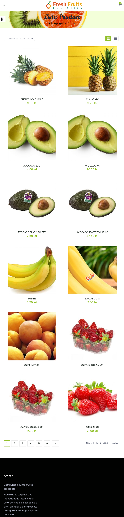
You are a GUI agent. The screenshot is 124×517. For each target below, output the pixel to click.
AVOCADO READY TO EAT (32, 232)
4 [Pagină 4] (31, 443)
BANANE (32, 298)
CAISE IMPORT (31, 365)
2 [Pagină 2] (14, 443)
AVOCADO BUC (31, 165)
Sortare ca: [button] (19, 38)
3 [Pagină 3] (22, 443)
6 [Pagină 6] (47, 443)
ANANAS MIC (92, 99)
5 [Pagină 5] (39, 443)
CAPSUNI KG (92, 427)
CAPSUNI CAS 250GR (92, 365)
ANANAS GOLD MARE (32, 99)
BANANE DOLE (92, 298)
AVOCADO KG (92, 165)
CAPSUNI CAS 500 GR (31, 427)
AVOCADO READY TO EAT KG (92, 232)
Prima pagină (56, 23)
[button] (120, 5)
